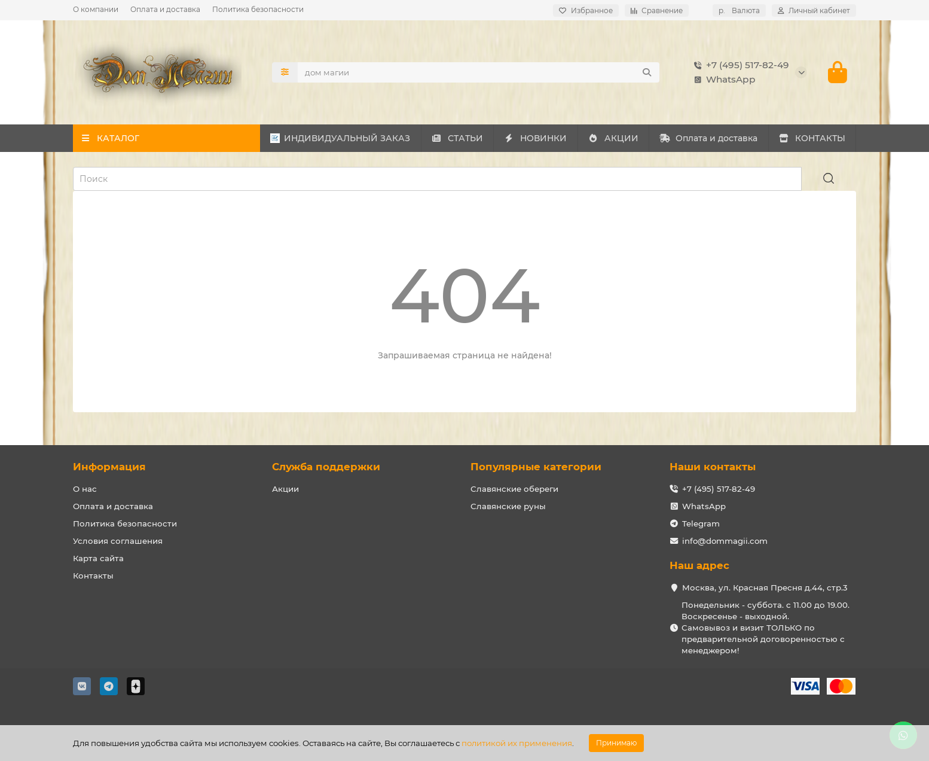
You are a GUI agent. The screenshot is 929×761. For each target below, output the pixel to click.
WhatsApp (722, 79)
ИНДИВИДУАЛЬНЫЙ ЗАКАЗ (340, 138)
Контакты (93, 575)
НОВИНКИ (535, 138)
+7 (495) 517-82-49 (739, 65)
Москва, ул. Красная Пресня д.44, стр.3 (765, 587)
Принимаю (616, 742)
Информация (109, 467)
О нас (85, 489)
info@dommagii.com (725, 541)
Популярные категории (535, 467)
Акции (285, 489)
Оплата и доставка (165, 9)
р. (739, 10)
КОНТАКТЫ (811, 138)
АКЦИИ (613, 138)
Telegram (701, 523)
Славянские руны (508, 506)
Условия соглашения (118, 541)
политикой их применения (517, 743)
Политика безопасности (258, 9)
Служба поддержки (326, 467)
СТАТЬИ (457, 138)
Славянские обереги (514, 489)
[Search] (479, 72)
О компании (95, 9)
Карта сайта (98, 558)
